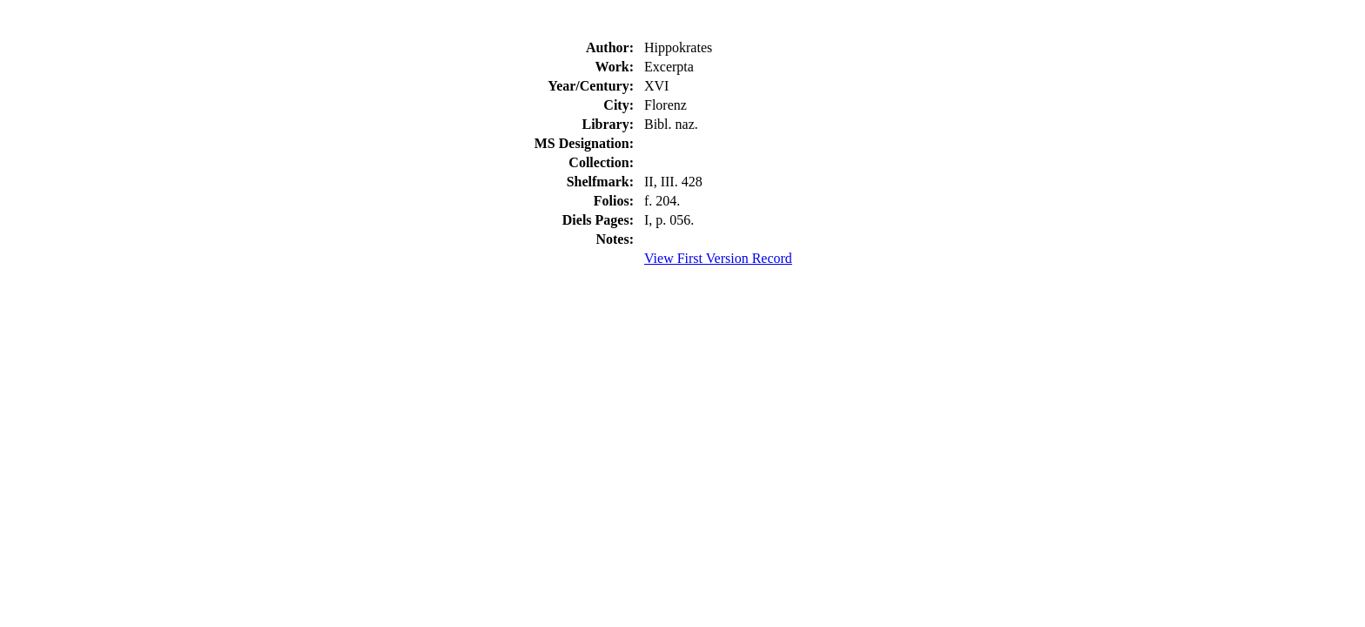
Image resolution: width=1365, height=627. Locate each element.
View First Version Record (718, 258)
